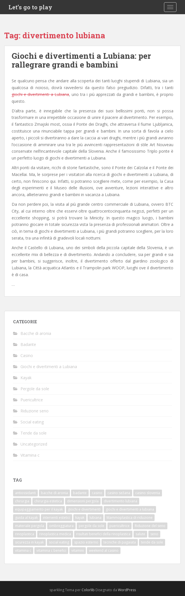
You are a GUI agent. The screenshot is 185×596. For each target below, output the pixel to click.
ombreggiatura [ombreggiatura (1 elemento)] (61, 525)
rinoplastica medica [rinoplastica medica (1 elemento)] (55, 534)
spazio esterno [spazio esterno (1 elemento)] (86, 542)
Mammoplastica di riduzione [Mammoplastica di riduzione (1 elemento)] (130, 517)
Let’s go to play (30, 7)
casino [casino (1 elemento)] (97, 492)
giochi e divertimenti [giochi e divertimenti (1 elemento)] (84, 509)
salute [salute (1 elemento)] (140, 534)
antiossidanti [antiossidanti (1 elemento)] (25, 492)
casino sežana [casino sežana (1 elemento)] (118, 492)
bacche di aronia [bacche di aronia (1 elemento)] (54, 492)
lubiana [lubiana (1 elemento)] (95, 517)
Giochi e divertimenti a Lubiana (48, 366)
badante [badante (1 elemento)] (80, 492)
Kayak (26, 377)
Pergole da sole (34, 388)
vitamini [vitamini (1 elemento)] (77, 550)
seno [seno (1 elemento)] (154, 534)
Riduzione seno (34, 411)
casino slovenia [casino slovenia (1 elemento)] (147, 492)
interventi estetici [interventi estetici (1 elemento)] (56, 517)
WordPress (127, 589)
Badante (28, 344)
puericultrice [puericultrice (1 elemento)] (119, 525)
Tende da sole (33, 433)
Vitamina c (30, 455)
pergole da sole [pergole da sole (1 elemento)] (91, 525)
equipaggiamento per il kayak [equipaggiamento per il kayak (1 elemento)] (39, 509)
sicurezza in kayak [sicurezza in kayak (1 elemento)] (29, 542)
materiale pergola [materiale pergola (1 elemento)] (29, 525)
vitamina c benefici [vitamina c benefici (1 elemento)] (51, 550)
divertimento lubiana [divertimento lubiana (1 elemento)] (120, 501)
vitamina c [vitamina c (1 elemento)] (23, 550)
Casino (26, 355)
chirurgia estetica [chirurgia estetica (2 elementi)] (48, 501)
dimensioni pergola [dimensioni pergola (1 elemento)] (83, 501)
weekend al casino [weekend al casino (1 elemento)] (104, 550)
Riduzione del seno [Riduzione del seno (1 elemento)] (150, 525)
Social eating (32, 422)
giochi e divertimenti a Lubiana (40, 94)
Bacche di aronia (35, 333)
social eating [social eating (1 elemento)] (59, 542)
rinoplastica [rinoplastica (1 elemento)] (24, 534)
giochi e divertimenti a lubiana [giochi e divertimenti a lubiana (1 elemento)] (130, 509)
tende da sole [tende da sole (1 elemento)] (152, 542)
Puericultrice (31, 399)
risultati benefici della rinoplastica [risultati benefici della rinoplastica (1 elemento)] (103, 534)
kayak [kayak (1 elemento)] (79, 517)
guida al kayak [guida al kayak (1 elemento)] (26, 517)
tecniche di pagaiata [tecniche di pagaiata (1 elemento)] (119, 542)
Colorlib (88, 589)
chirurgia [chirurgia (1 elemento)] (22, 501)
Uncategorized (33, 444)
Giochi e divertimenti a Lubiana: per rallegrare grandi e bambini (81, 60)
